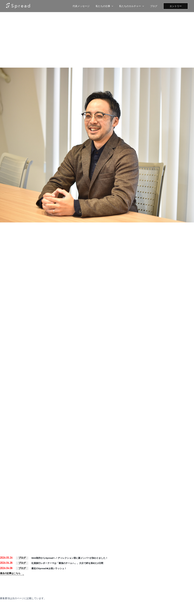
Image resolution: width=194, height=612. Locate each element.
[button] (175, 6)
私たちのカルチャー (133, 6)
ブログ (154, 6)
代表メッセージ (85, 6)
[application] (114, 6)
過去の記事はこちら (11, 575)
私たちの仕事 (107, 6)
